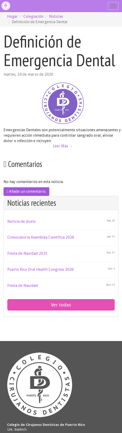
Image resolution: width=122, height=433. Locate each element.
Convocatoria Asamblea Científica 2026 (40, 237)
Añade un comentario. (26, 191)
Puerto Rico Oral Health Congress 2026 (40, 269)
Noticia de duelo (21, 221)
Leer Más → (63, 146)
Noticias (56, 16)
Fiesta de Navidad (22, 285)
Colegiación (33, 16)
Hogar (12, 16)
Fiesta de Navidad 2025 (27, 253)
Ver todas (61, 305)
